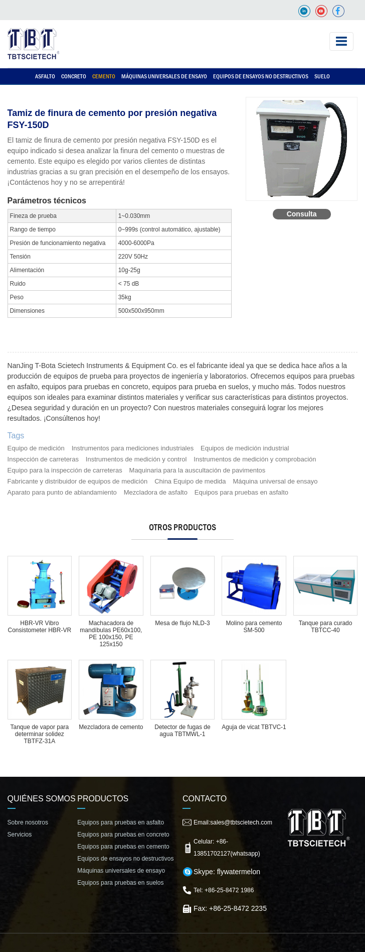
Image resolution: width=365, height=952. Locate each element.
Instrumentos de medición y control (136, 459)
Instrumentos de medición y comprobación (255, 459)
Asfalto (45, 76)
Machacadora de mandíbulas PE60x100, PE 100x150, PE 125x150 (111, 634)
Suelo (322, 76)
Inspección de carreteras (43, 459)
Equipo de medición (36, 448)
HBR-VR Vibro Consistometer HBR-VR (40, 627)
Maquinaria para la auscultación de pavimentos (197, 470)
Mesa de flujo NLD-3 (182, 623)
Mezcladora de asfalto (156, 492)
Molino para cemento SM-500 (254, 627)
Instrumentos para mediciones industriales (133, 448)
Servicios (20, 834)
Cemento (103, 76)
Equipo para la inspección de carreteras (65, 470)
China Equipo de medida (190, 481)
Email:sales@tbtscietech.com (233, 822)
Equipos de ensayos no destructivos (260, 76)
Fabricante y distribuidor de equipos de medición (78, 481)
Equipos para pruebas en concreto (123, 834)
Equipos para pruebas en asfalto (241, 492)
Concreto (73, 76)
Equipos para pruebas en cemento (123, 846)
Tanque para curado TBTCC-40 (325, 627)
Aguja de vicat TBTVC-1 (254, 727)
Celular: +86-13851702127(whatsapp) (227, 847)
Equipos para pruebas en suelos (120, 882)
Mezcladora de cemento (111, 727)
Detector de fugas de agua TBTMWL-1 (182, 731)
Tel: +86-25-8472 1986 (224, 890)
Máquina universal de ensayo (275, 481)
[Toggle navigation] (341, 41)
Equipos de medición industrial (245, 448)
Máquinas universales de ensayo (164, 76)
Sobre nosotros (28, 822)
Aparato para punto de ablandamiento (62, 492)
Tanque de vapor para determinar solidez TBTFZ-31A (39, 734)
